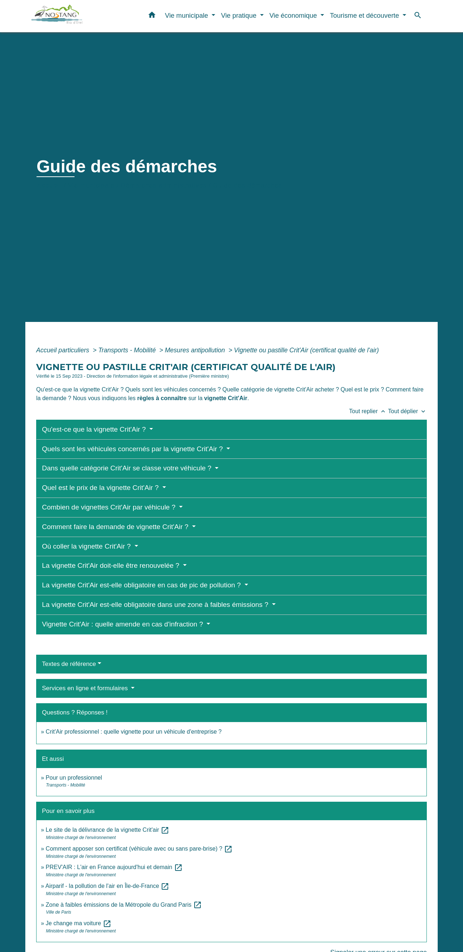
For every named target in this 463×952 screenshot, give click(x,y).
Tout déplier (407, 411)
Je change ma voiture (78, 923)
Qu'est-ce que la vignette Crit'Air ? (95, 429)
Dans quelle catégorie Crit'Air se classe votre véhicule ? (127, 468)
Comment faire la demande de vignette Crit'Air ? (116, 526)
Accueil (49, 185)
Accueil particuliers (63, 350)
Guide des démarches (247, 185)
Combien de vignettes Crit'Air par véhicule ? (109, 507)
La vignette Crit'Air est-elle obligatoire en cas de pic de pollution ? (142, 585)
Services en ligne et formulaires (85, 688)
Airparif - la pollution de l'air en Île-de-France (107, 886)
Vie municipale (91, 185)
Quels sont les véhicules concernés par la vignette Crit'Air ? (133, 449)
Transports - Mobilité (128, 350)
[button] (152, 16)
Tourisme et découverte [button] (365, 15)
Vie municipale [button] (187, 15)
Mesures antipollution (196, 350)
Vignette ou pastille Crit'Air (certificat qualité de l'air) (306, 350)
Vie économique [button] (294, 15)
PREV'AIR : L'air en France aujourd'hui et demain (114, 867)
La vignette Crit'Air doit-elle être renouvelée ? (111, 565)
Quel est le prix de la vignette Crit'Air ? (101, 487)
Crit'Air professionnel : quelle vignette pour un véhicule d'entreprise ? (133, 732)
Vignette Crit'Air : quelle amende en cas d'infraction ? (123, 624)
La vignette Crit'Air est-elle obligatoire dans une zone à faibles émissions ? (156, 604)
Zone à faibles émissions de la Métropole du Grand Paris (123, 905)
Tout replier (368, 411)
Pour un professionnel (74, 778)
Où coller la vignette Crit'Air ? (87, 546)
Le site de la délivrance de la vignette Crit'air (107, 830)
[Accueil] (76, 16)
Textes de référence (69, 663)
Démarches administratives (164, 185)
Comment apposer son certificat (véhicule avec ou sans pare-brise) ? (139, 849)
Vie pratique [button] (239, 15)
